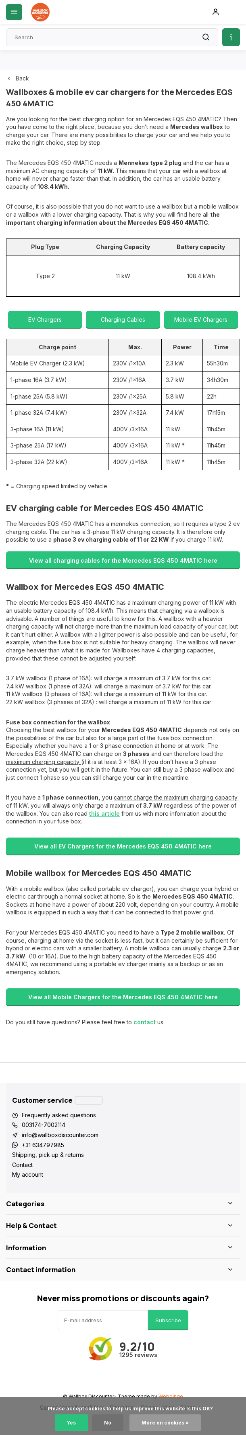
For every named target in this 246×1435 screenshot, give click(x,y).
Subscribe (168, 1320)
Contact (22, 1164)
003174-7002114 (43, 1124)
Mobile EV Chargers (200, 319)
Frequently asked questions (59, 1115)
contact (144, 1022)
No (107, 1423)
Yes (71, 1423)
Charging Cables (123, 319)
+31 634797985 (43, 1145)
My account (27, 1174)
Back (17, 78)
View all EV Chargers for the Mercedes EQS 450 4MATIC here (123, 846)
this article (104, 813)
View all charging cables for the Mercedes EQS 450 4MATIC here (123, 560)
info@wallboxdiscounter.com (60, 1134)
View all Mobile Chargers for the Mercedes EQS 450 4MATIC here (123, 997)
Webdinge (170, 1396)
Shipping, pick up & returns (48, 1154)
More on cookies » (165, 1423)
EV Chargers (45, 319)
